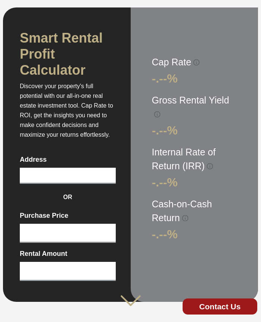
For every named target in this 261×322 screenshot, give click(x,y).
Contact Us (220, 306)
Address (33, 159)
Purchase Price (44, 215)
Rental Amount (43, 253)
